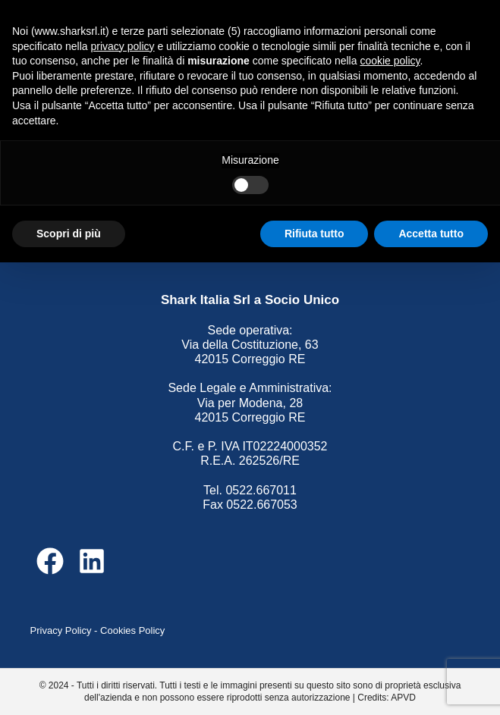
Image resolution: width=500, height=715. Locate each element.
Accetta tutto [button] (431, 233)
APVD (403, 697)
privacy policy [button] (123, 46)
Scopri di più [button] (68, 233)
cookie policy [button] (390, 61)
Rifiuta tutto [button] (314, 233)
